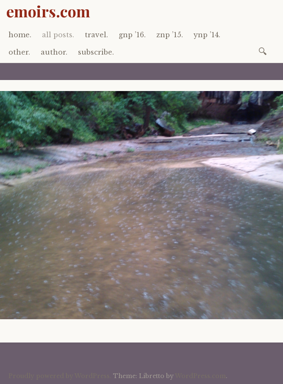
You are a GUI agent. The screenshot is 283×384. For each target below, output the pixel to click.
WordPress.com (200, 376)
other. (19, 52)
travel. (96, 34)
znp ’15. (169, 34)
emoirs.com (48, 11)
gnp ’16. (132, 34)
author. (54, 52)
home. (19, 34)
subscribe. (96, 52)
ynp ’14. (207, 34)
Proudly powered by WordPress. (59, 376)
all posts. (58, 34)
